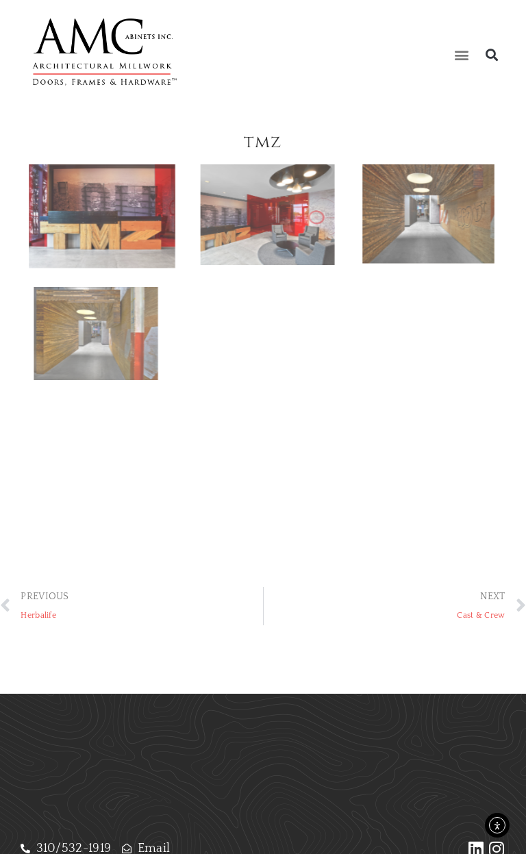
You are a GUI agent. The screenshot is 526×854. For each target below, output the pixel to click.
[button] (462, 55)
